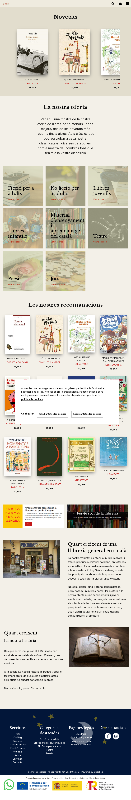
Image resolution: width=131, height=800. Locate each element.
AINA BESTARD (82, 480)
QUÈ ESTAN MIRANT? (74, 79)
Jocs (55, 278)
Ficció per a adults (21, 191)
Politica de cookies (81, 744)
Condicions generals (81, 737)
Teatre (100, 236)
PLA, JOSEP (32, 83)
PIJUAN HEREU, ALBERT (17, 423)
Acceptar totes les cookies (87, 414)
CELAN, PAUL (81, 423)
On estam (18, 758)
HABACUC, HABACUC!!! (49, 480)
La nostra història (18, 744)
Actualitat (17, 751)
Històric (18, 755)
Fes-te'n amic (17, 748)
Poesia (15, 278)
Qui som (17, 741)
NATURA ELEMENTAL (17, 358)
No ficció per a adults (65, 191)
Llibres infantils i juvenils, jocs (49, 742)
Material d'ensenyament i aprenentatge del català (66, 226)
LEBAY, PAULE (81, 364)
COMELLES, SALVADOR (75, 83)
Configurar (27, 413)
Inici (18, 734)
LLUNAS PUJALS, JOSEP (49, 484)
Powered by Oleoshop (92, 772)
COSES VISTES (32, 79)
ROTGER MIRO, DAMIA (17, 362)
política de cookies (32, 399)
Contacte (17, 762)
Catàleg (18, 737)
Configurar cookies (37, 772)
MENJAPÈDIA (81, 476)
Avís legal (81, 734)
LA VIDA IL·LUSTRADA (113, 470)
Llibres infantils (17, 233)
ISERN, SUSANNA (113, 365)
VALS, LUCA (113, 425)
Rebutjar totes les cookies (52, 414)
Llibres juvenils (102, 191)
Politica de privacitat (81, 741)
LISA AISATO (113, 474)
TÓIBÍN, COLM (17, 487)
